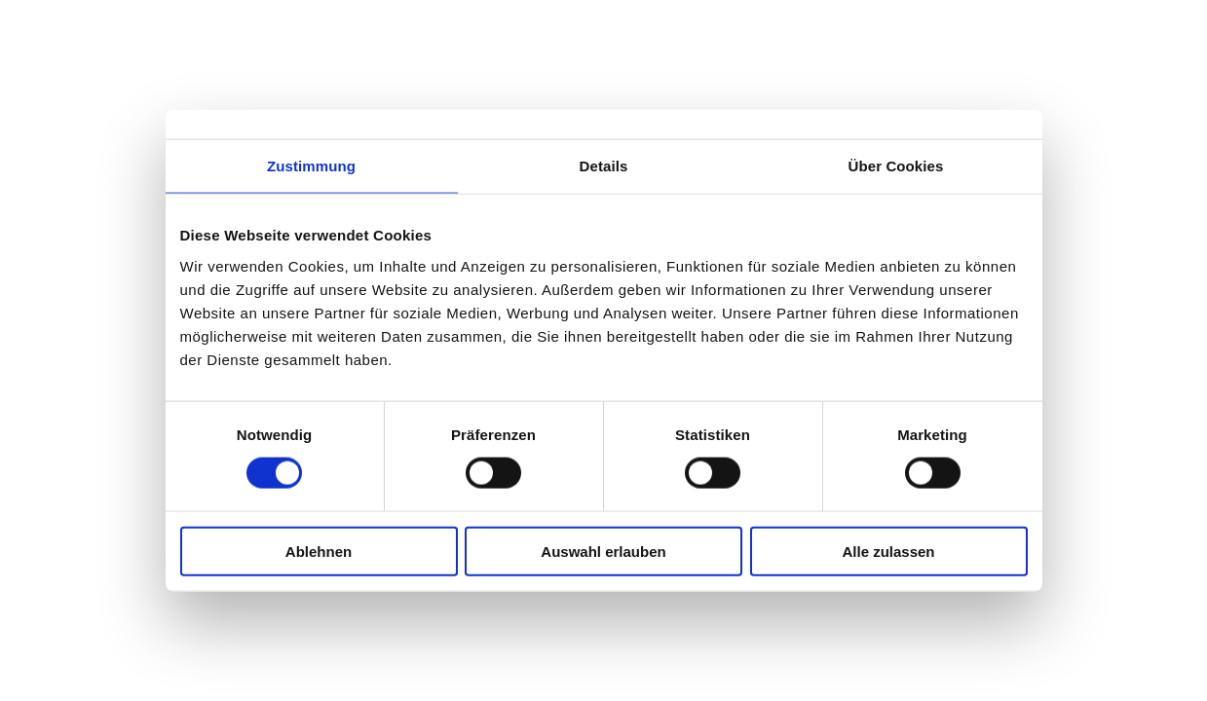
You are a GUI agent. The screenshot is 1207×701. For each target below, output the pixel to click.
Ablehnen (318, 550)
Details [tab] (604, 166)
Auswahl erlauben (603, 550)
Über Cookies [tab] (896, 166)
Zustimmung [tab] (311, 166)
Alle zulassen (888, 550)
